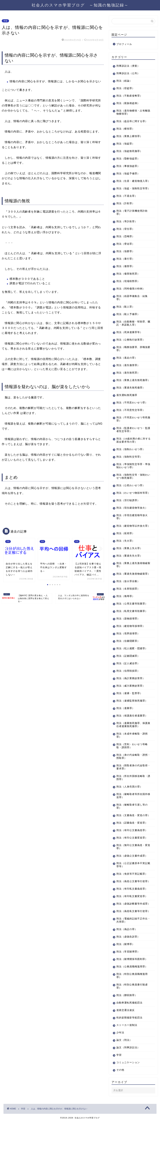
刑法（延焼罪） (125, 549)
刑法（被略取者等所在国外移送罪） (132, 814)
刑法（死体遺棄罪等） (129, 338)
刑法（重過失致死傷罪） (130, 397)
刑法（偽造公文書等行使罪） (130, 905)
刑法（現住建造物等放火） (132, 520)
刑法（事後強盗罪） (128, 166)
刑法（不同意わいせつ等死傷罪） (132, 428)
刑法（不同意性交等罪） (130, 419)
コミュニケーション (128, 1093)
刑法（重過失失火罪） (129, 571)
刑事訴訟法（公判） (128, 73)
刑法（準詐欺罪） (126, 227)
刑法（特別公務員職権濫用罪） (132, 1007)
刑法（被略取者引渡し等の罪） (132, 825)
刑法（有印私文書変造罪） (132, 921)
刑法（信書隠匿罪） (128, 659)
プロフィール (124, 44)
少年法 (120, 1064)
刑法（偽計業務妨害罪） (130, 697)
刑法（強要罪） (125, 257)
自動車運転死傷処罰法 (129, 1034)
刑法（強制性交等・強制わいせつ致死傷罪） (132, 486)
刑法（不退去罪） (126, 202)
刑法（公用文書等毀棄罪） (132, 622)
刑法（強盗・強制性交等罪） (130, 193)
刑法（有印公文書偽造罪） (132, 852)
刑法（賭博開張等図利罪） (132, 990)
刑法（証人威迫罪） (128, 682)
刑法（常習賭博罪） (128, 983)
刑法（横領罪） (125, 128)
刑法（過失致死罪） (128, 379)
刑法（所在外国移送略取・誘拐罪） (132, 796)
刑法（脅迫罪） (125, 250)
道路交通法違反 (125, 1041)
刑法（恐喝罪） (125, 242)
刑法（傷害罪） (125, 272)
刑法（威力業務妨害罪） (130, 704)
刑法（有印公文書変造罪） (132, 859)
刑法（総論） (124, 81)
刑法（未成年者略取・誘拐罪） (132, 754)
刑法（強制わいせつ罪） (130, 458)
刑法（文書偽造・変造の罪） (130, 836)
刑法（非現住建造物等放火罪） (132, 529)
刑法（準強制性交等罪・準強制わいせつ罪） (132, 475)
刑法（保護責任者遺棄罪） (132, 734)
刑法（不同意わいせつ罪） (132, 412)
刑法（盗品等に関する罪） (132, 121)
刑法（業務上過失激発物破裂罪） (132, 580)
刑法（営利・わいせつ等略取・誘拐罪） (132, 765)
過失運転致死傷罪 (126, 404)
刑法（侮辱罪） (125, 615)
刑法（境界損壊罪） (128, 652)
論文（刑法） (124, 1071)
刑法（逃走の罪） (126, 364)
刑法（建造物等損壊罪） (130, 645)
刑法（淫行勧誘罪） (128, 513)
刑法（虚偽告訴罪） (128, 968)
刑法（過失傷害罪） (128, 371)
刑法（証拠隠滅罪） (128, 674)
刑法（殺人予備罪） (128, 320)
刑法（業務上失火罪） (129, 564)
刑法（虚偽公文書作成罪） (132, 877)
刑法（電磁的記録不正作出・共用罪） (130, 951)
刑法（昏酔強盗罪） (128, 158)
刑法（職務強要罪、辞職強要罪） (132, 355)
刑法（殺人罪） (125, 313)
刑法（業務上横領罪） (129, 136)
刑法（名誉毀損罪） (128, 607)
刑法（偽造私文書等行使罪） (130, 941)
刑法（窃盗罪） (125, 88)
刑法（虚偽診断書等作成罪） (130, 930)
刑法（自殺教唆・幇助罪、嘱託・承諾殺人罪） (132, 329)
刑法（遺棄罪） (125, 727)
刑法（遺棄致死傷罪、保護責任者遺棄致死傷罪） (132, 743)
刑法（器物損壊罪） (128, 637)
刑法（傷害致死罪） (128, 280)
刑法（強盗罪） (125, 143)
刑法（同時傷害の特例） (130, 295)
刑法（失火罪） (125, 556)
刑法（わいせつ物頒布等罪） (130, 504)
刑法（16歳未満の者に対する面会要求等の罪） (132, 450)
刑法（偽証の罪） (126, 960)
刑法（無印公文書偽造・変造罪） (132, 869)
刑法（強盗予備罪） (128, 173)
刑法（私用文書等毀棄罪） (132, 630)
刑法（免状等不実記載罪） (132, 895)
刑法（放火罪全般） (128, 600)
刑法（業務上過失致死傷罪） (130, 388)
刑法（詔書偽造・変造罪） (132, 844)
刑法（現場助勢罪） (128, 287)
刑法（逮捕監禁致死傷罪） (132, 719)
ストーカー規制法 (126, 1056)
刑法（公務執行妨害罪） (130, 346)
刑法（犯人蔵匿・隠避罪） (132, 667)
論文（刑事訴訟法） (128, 1078)
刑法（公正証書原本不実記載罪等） (132, 887)
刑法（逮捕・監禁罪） (129, 712)
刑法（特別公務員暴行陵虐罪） (132, 1017)
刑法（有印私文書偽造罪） (132, 914)
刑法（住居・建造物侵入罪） (130, 182)
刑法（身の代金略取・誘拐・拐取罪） (130, 775)
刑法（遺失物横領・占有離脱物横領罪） (132, 112)
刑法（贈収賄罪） (126, 1026)
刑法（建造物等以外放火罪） (130, 540)
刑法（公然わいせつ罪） (130, 494)
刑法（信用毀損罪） (128, 689)
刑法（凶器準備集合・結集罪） (132, 304)
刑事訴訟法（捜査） (128, 66)
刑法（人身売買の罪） (129, 805)
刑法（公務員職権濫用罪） (132, 998)
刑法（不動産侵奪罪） (129, 95)
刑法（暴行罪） (125, 265)
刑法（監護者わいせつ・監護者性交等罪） (132, 439)
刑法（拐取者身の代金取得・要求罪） (130, 786)
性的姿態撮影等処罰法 (129, 1049)
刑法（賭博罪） (125, 975)
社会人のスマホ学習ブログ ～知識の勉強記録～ (80, 5)
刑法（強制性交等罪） (129, 466)
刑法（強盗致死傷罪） (129, 151)
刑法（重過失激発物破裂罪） (130, 591)
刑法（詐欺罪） (125, 209)
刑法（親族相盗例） (128, 103)
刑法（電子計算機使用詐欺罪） (132, 219)
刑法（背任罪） (125, 235)
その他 (120, 1101)
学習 (5, 21)
